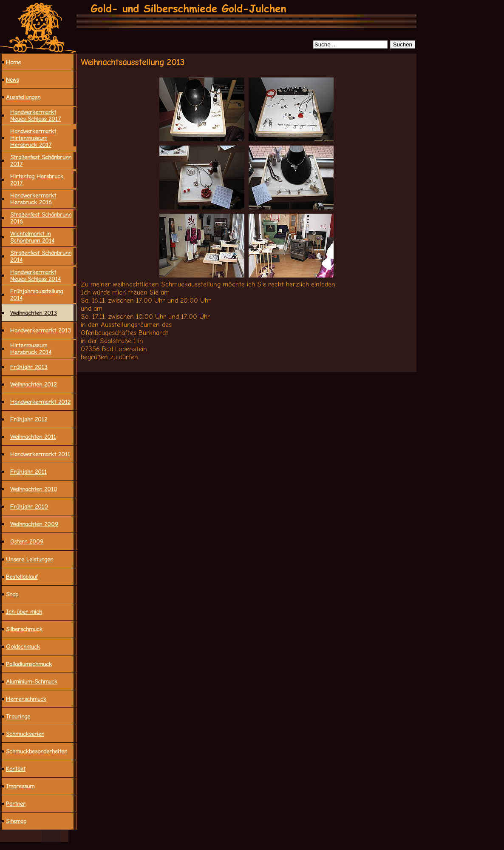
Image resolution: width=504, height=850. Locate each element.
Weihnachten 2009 (34, 524)
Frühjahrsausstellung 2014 (36, 294)
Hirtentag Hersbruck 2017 (36, 179)
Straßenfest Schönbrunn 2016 (40, 218)
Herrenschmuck (26, 698)
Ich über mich (24, 611)
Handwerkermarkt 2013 (40, 330)
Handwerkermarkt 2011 (40, 454)
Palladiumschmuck (29, 664)
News (12, 79)
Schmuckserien (25, 733)
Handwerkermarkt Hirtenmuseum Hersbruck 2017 (33, 138)
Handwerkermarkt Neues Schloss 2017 (35, 115)
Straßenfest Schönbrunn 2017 (40, 160)
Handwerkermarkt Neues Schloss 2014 (35, 275)
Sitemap (16, 821)
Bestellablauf (22, 576)
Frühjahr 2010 (29, 506)
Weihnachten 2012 (33, 384)
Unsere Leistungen (29, 559)
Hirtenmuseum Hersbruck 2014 (30, 348)
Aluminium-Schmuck (31, 681)
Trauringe (18, 716)
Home (13, 62)
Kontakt (15, 768)
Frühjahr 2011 (28, 471)
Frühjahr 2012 (28, 419)
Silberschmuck (24, 629)
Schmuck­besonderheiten (36, 751)
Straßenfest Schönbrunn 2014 (40, 256)
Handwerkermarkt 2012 (40, 401)
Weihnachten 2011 (33, 436)
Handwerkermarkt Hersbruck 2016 (33, 199)
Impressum (20, 786)
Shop (12, 594)
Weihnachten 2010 (33, 489)
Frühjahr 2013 (29, 366)
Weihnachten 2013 (33, 312)
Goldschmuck (23, 646)
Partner (15, 803)
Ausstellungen (23, 97)
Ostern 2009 (26, 541)
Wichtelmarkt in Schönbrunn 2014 (32, 237)
